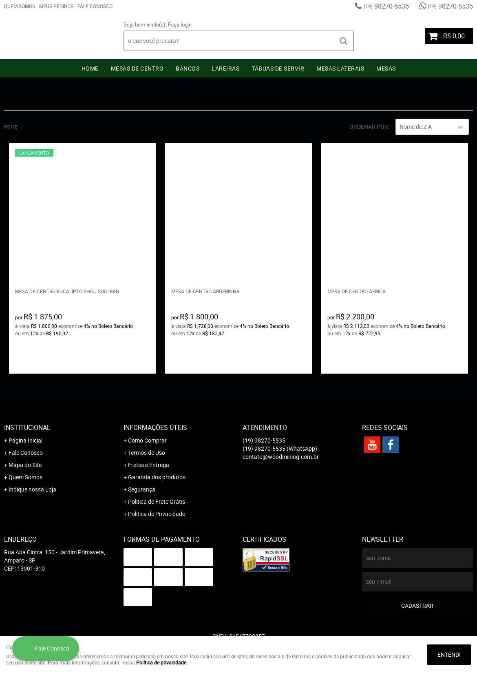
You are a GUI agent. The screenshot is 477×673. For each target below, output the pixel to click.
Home (90, 68)
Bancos (187, 68)
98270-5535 (386, 6)
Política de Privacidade (156, 514)
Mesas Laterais (340, 68)
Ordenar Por (368, 127)
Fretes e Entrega (148, 465)
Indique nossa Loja (32, 489)
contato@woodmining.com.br (281, 456)
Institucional (27, 427)
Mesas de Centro (137, 68)
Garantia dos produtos (157, 477)
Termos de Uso (146, 452)
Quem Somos (19, 6)
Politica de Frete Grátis (156, 501)
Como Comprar (147, 440)
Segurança (141, 489)
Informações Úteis (155, 427)
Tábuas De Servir (278, 68)
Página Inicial (25, 440)
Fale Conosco (95, 6)
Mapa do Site (25, 465)
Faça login (180, 24)
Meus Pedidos (56, 6)
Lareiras (225, 68)
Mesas (386, 68)
